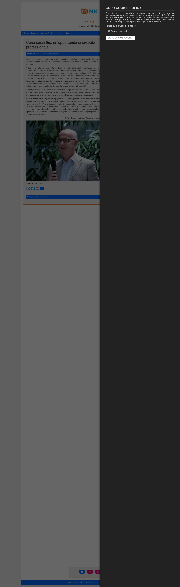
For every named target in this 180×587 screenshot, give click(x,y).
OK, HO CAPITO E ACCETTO (120, 38)
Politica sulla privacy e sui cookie (121, 26)
